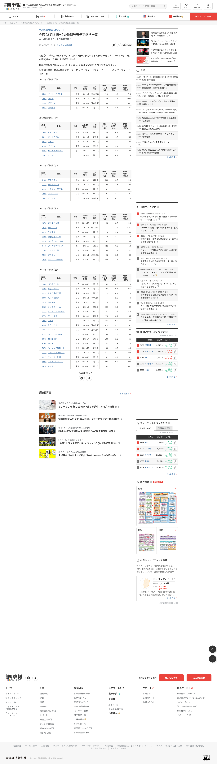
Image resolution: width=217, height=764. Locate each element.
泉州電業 (51, 108)
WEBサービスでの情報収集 (65, 746)
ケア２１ (51, 232)
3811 (44, 137)
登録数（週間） (145, 428)
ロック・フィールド (56, 241)
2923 (44, 293)
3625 (44, 307)
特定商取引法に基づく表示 (129, 746)
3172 (44, 185)
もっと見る (124, 394)
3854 (44, 321)
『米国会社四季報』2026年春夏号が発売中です (46, 5)
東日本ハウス (53, 223)
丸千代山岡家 (53, 298)
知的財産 (109, 746)
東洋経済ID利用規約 (195, 746)
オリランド (149, 351)
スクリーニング (95, 16)
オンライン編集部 (64, 45)
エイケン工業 (53, 250)
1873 (44, 223)
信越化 (147, 461)
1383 (44, 284)
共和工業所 (52, 339)
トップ (13, 16)
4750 (44, 146)
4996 (44, 189)
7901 (44, 155)
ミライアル (52, 325)
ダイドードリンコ (55, 94)
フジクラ (148, 449)
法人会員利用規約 (118, 748)
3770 (44, 316)
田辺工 (147, 443)
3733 (44, 312)
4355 (44, 334)
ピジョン (51, 103)
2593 (44, 99)
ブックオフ (149, 364)
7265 (44, 250)
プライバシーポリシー (91, 746)
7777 (44, 353)
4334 (44, 330)
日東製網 (51, 302)
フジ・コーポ (53, 194)
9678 (44, 366)
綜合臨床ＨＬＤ (54, 237)
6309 (44, 343)
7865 (44, 198)
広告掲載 (45, 746)
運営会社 (17, 746)
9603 (44, 362)
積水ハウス (52, 228)
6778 (44, 246)
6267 (44, 151)
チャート (187, 6)
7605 (44, 194)
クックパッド (53, 289)
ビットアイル (53, 137)
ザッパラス (52, 316)
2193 (44, 289)
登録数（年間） (164, 428)
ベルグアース (53, 284)
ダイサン (51, 146)
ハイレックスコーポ (56, 348)
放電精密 (148, 345)
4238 (44, 325)
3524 (44, 302)
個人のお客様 (171, 678)
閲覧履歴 (176, 6)
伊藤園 (51, 99)
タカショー (52, 255)
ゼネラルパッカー (55, 151)
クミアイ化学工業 (55, 189)
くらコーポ (52, 132)
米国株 (149, 16)
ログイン (208, 6)
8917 (44, 357)
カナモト (51, 366)
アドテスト (149, 455)
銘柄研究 (67, 16)
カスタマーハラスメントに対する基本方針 (163, 746)
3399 (44, 298)
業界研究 (122, 16)
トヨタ (147, 370)
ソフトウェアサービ (56, 312)
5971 (44, 339)
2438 (44, 180)
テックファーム (54, 307)
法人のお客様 (199, 678)
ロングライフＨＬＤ (56, 334)
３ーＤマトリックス (56, 353)
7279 (44, 348)
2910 (44, 241)
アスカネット (53, 180)
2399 (44, 237)
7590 (44, 255)
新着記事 (13, 23)
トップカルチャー (55, 260)
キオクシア (149, 467)
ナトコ (51, 142)
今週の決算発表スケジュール (32, 23)
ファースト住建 (54, 357)
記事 (40, 16)
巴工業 (51, 343)
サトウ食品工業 (54, 293)
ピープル (51, 198)
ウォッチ (197, 6)
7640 (44, 260)
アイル (50, 321)
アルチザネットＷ (55, 246)
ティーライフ (53, 185)
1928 (44, 228)
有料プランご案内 (203, 16)
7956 (44, 103)
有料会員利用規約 (99, 748)
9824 (44, 108)
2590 (44, 94)
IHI (146, 358)
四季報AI (176, 16)
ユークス (51, 330)
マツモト (51, 155)
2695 (44, 132)
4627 (44, 142)
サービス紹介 (31, 746)
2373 (44, 232)
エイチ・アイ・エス (55, 362)
